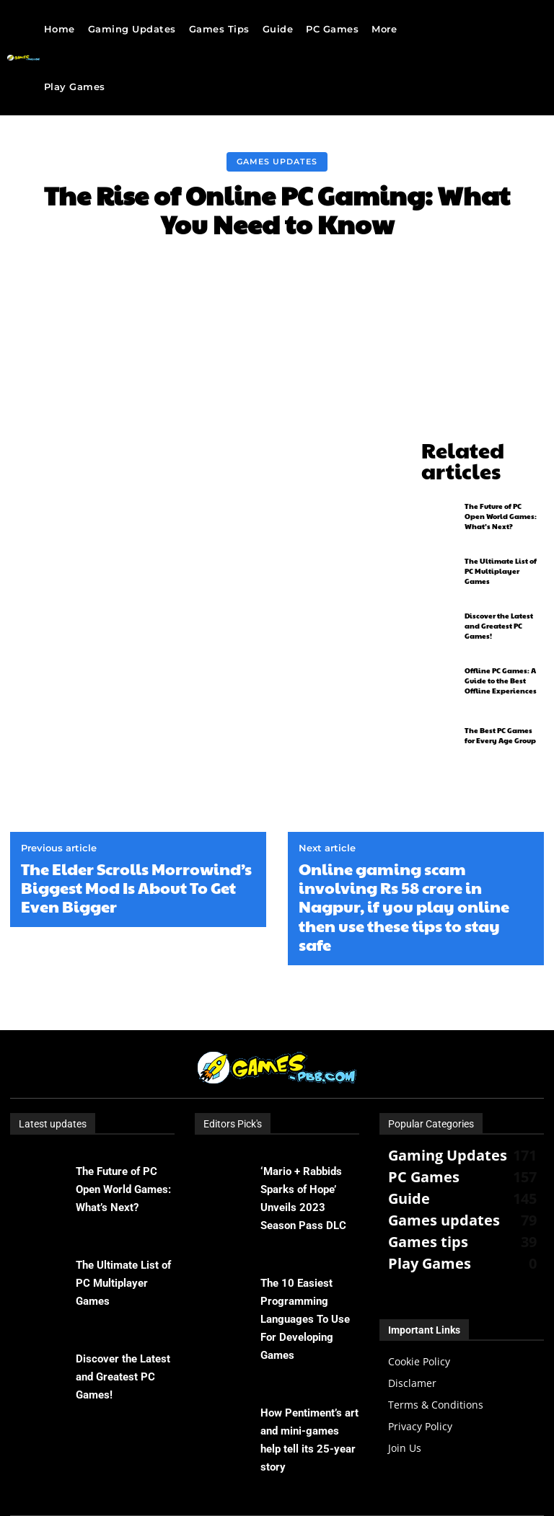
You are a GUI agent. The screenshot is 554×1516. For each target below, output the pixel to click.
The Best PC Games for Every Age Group (500, 707)
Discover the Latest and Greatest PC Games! (499, 597)
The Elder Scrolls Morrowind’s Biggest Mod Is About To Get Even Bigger (136, 832)
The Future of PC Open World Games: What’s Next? (501, 488)
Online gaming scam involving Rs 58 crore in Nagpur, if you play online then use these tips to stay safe (404, 851)
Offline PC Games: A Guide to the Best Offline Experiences (501, 652)
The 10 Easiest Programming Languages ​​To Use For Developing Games (305, 1263)
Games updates (277, 162)
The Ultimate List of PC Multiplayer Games (501, 543)
